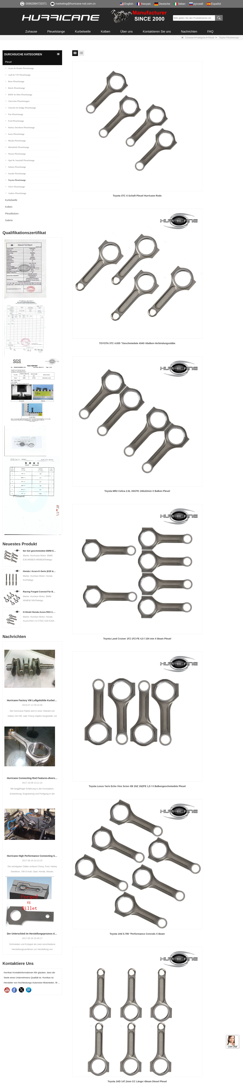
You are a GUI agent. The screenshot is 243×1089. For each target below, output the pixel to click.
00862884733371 (36, 3)
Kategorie (201, 37)
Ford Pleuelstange (15, 121)
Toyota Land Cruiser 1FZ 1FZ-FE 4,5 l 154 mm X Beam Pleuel (99, 192)
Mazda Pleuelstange (16, 140)
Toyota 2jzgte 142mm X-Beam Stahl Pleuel (213, 262)
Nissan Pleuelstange (16, 153)
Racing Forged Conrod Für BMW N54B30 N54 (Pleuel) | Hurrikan (39, 591)
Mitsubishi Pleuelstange (17, 147)
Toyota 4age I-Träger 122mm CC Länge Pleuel (213, 333)
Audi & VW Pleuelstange (18, 75)
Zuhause (31, 31)
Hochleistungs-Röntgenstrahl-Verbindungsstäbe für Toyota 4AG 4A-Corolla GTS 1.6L (99, 407)
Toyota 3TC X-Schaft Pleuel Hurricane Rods (99, 119)
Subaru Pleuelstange (16, 167)
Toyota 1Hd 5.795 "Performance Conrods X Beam (214, 192)
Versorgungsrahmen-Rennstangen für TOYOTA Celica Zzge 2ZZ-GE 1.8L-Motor (99, 335)
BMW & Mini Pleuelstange (19, 94)
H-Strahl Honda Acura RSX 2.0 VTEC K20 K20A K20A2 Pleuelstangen (39, 612)
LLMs (130, 1064)
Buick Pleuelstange (15, 88)
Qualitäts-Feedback (138, 1052)
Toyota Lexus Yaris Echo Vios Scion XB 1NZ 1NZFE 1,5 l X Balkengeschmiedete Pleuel (156, 192)
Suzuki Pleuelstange (16, 173)
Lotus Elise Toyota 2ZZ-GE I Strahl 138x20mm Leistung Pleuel (99, 478)
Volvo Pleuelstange (15, 186)
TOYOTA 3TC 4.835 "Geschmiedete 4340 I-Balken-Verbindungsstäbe (156, 121)
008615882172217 (38, 1044)
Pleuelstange (56, 31)
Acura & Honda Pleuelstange (20, 68)
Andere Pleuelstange (16, 193)
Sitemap (132, 1058)
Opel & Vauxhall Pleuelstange (20, 160)
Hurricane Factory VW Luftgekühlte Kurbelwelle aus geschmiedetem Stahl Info (32, 700)
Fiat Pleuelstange (14, 114)
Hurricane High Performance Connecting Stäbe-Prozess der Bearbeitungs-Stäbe (32, 856)
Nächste (151, 500)
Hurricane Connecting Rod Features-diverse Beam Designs (32, 778)
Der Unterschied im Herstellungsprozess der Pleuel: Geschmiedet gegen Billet (32, 933)
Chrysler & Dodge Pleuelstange (21, 107)
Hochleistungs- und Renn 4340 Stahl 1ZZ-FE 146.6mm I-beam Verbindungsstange (213, 407)
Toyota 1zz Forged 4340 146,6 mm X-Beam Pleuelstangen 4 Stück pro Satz (156, 407)
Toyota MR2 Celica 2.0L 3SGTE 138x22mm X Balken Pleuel (213, 121)
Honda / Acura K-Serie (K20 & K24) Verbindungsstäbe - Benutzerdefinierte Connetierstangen (39, 571)
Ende (161, 500)
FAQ (210, 31)
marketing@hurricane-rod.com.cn (76, 3)
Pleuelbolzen (12, 213)
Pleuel (211, 37)
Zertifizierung (134, 1034)
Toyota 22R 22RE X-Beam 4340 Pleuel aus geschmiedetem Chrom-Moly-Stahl (156, 335)
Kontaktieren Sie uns (157, 31)
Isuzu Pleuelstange (15, 134)
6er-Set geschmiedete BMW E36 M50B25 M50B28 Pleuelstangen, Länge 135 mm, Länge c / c (39, 551)
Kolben (105, 31)
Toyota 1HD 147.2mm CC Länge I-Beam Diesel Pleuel (99, 264)
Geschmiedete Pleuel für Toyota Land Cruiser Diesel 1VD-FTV (156, 478)
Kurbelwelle (83, 31)
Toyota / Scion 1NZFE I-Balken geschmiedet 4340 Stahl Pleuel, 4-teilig (213, 478)
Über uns (126, 31)
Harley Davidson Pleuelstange (20, 127)
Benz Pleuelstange (15, 81)
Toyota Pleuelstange (16, 180)
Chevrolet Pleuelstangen (18, 101)
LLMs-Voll (133, 1070)
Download (133, 1040)
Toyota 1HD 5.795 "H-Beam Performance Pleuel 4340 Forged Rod (156, 264)
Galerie (9, 220)
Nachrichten (189, 31)
